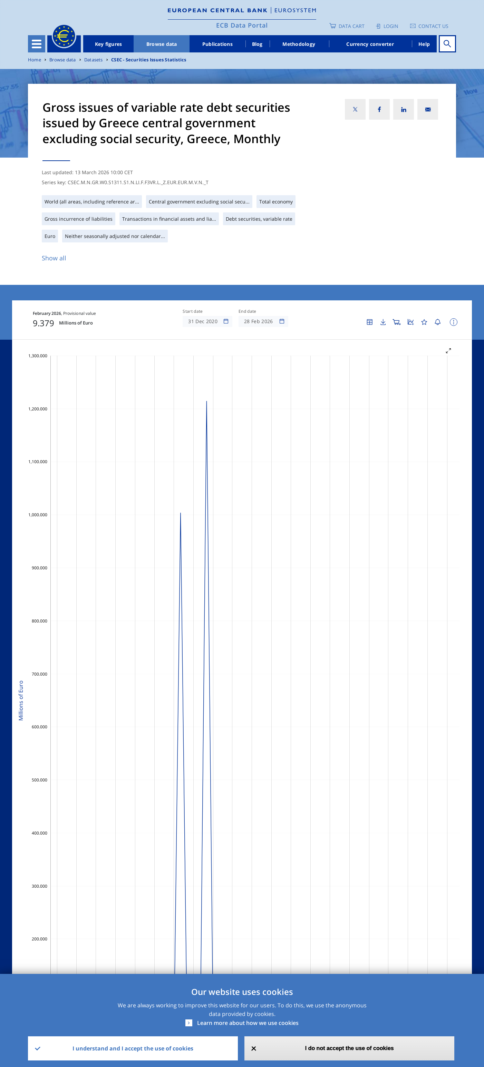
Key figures (108, 44)
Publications (217, 44)
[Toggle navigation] (36, 43)
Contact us (433, 26)
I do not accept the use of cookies (349, 1048)
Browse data (161, 44)
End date (247, 311)
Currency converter (370, 44)
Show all (54, 258)
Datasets (93, 60)
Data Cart (352, 26)
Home (34, 60)
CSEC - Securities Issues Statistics (148, 60)
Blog (257, 44)
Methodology (298, 44)
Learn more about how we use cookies (248, 1023)
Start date (193, 311)
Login (391, 26)
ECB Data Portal (242, 25)
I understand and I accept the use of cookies (132, 1048)
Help (424, 44)
